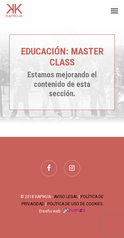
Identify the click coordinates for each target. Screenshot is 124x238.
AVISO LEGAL (66, 196)
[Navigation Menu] (114, 10)
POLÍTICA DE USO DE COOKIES (75, 204)
